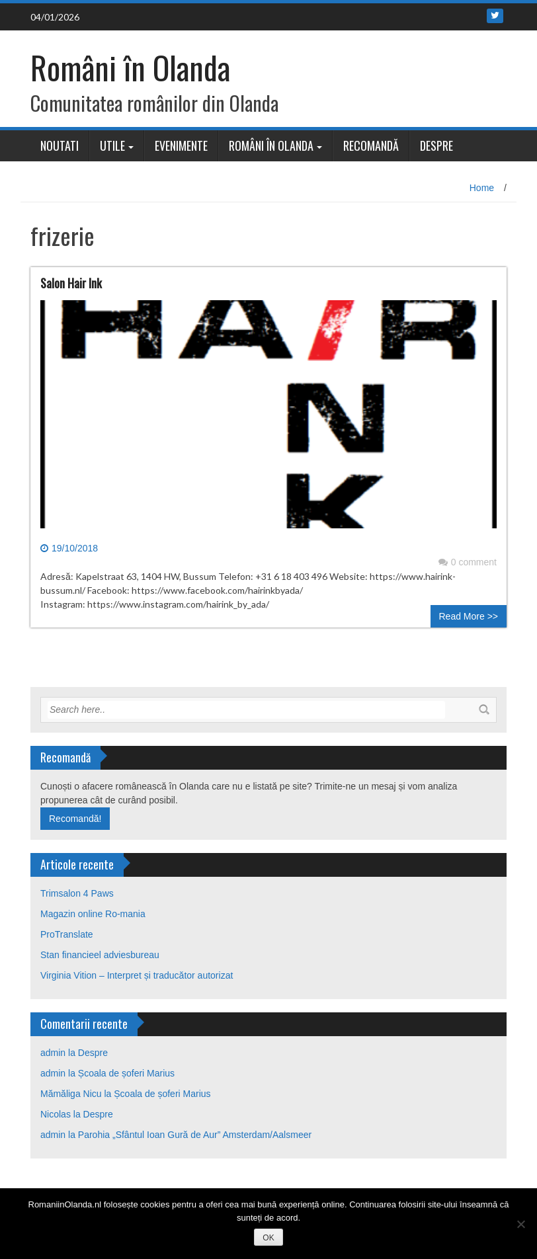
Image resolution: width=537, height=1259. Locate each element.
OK (268, 1237)
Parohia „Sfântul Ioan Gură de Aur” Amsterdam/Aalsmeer (194, 1134)
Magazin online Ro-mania (92, 914)
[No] (520, 1224)
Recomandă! (75, 818)
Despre (436, 145)
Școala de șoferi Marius (126, 1073)
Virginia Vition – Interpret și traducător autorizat (136, 975)
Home (482, 188)
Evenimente (181, 145)
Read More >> (469, 616)
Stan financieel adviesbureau (99, 955)
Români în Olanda (130, 67)
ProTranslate (66, 934)
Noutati (59, 145)
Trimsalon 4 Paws (77, 893)
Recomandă (371, 145)
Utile (112, 145)
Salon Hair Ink (71, 283)
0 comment (467, 562)
